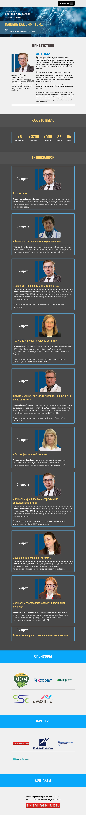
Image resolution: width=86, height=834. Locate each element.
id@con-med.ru (52, 815)
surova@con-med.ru (52, 818)
